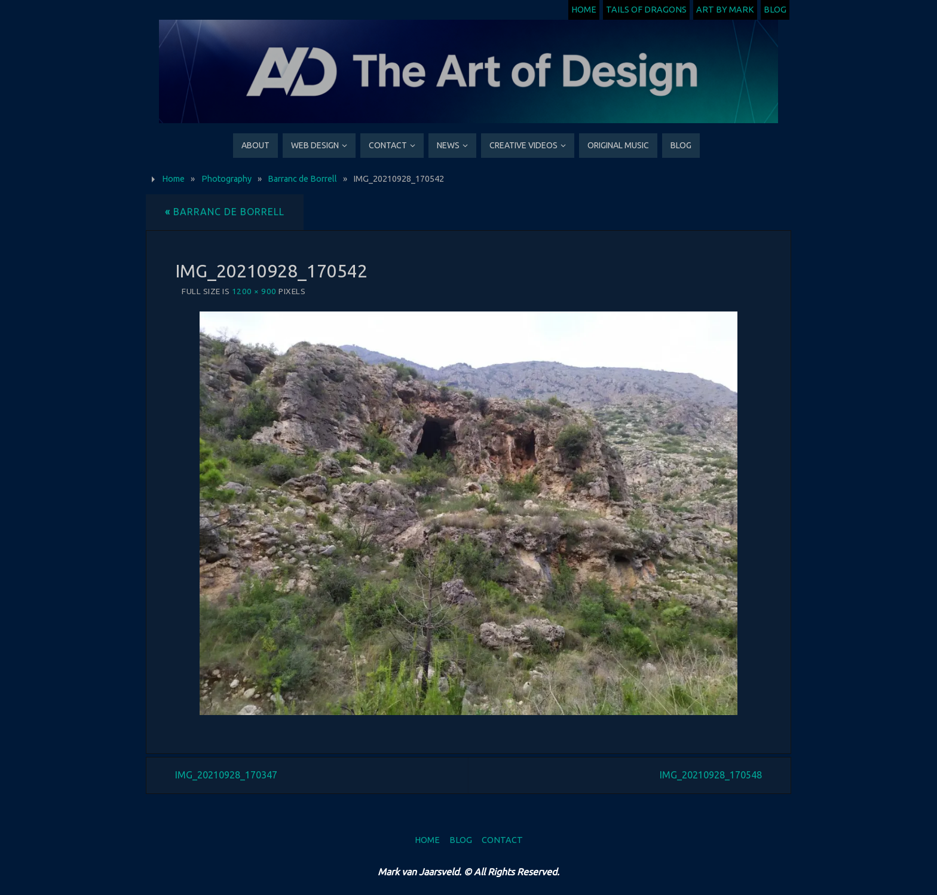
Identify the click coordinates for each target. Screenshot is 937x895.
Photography (226, 179)
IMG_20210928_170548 (711, 774)
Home (583, 9)
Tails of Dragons (646, 9)
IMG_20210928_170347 (226, 774)
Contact (502, 840)
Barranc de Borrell (302, 179)
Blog (775, 9)
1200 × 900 (254, 291)
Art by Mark (725, 9)
